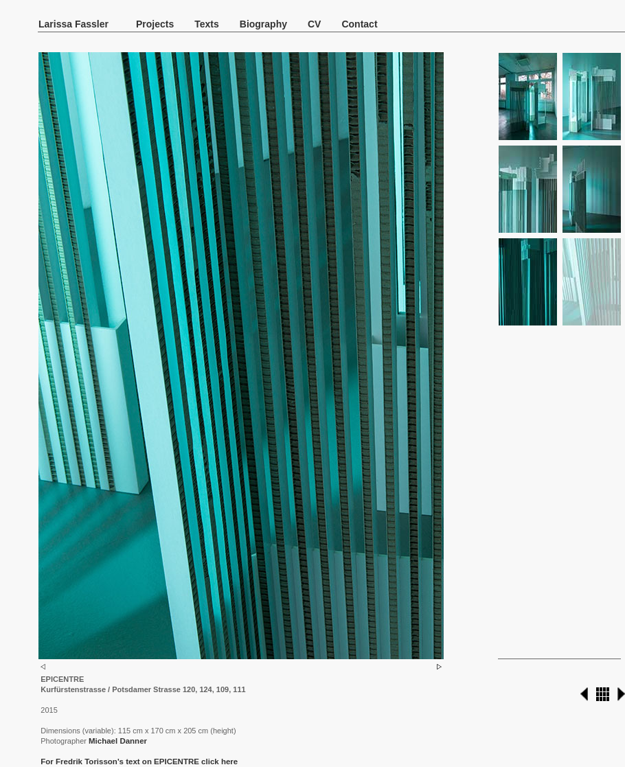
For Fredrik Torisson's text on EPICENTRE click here (139, 761)
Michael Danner (118, 741)
